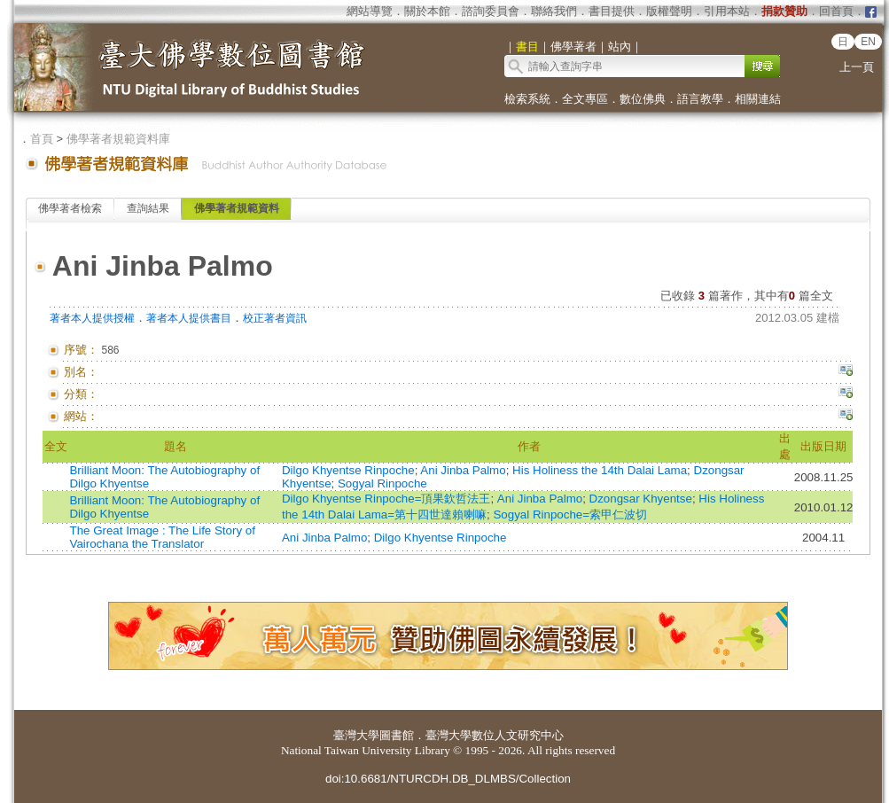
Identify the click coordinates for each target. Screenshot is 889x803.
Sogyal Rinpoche (382, 483)
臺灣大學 (356, 735)
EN (868, 41)
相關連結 (758, 98)
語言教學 (700, 98)
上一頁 (856, 67)
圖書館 (396, 735)
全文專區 (585, 98)
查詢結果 (148, 208)
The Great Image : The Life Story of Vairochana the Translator (161, 537)
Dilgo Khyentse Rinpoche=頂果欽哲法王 (386, 498)
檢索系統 (527, 98)
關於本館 (427, 11)
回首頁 (836, 11)
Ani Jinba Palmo (462, 470)
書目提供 (612, 11)
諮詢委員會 (490, 11)
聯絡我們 (554, 11)
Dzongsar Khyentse (640, 498)
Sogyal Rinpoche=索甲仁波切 (570, 514)
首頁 (41, 138)
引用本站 (727, 11)
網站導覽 (370, 11)
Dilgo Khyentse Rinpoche (348, 470)
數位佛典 (643, 98)
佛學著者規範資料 (236, 208)
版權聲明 (669, 11)
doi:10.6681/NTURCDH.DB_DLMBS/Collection (448, 778)
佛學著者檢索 (70, 208)
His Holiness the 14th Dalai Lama (599, 470)
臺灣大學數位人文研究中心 (494, 735)
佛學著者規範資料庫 (118, 138)
